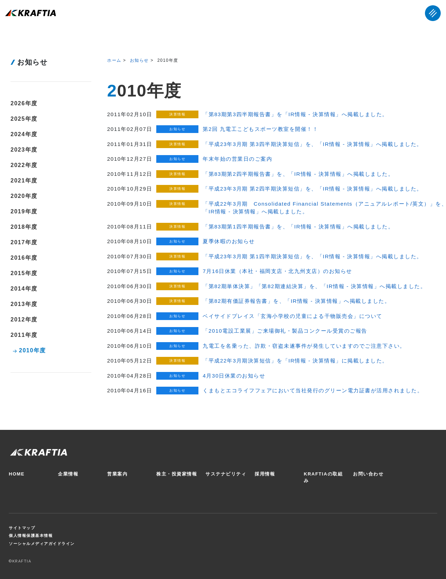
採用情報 (265, 474)
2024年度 (24, 134)
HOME (17, 474)
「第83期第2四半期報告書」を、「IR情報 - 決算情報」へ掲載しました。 (298, 174)
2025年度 (24, 119)
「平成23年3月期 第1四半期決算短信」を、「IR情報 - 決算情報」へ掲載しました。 (312, 256)
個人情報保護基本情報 (31, 535)
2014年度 (24, 289)
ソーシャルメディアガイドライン (42, 543)
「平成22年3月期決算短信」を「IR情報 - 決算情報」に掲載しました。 (295, 361)
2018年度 (24, 227)
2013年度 (24, 304)
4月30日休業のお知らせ (234, 376)
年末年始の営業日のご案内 (237, 159)
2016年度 (24, 258)
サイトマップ (22, 528)
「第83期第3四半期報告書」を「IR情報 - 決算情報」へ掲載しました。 (295, 114)
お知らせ (139, 60)
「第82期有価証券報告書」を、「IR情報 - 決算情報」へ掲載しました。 (296, 301)
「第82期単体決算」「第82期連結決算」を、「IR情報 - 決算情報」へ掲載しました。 (314, 286)
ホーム (114, 60)
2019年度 (24, 211)
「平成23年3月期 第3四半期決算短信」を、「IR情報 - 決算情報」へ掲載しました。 (312, 144)
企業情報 (68, 474)
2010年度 (32, 350)
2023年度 (24, 150)
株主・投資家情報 (176, 474)
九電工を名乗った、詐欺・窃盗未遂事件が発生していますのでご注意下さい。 (304, 346)
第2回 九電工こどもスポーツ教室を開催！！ (260, 129)
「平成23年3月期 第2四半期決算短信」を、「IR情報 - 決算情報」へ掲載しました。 (312, 189)
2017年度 (24, 242)
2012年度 (24, 319)
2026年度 (24, 103)
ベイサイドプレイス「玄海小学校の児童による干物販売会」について (292, 316)
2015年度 (24, 273)
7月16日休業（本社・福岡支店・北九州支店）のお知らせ (277, 271)
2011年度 (24, 335)
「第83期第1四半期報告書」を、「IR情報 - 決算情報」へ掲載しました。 (298, 226)
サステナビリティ (225, 474)
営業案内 (117, 474)
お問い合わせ (368, 474)
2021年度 (24, 181)
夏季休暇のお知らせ (229, 241)
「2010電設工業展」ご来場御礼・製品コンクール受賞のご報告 (285, 331)
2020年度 (24, 196)
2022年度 (24, 165)
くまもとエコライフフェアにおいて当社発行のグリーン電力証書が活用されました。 (313, 390)
